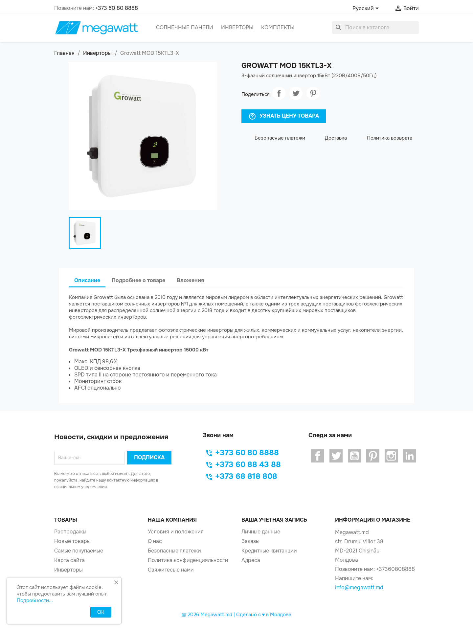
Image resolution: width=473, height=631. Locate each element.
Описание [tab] (87, 280)
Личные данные (260, 531)
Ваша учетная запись (274, 519)
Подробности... (35, 600)
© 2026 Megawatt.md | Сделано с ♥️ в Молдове (237, 614)
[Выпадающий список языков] (366, 9)
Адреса (250, 560)
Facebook (317, 455)
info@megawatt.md (359, 587)
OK (100, 612)
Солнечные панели (184, 27)
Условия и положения (176, 531)
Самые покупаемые (78, 550)
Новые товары (72, 541)
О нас (155, 541)
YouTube (354, 455)
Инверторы (237, 27)
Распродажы (70, 531)
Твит (296, 93)
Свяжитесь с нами (171, 569)
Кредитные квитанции (269, 550)
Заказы (250, 541)
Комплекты (277, 27)
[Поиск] (375, 27)
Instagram (391, 455)
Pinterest (313, 93)
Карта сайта (69, 560)
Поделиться (278, 93)
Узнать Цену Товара (283, 116)
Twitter (336, 455)
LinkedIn (409, 455)
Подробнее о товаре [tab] (138, 280)
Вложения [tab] (190, 280)
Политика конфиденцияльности (188, 560)
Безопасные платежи (174, 550)
